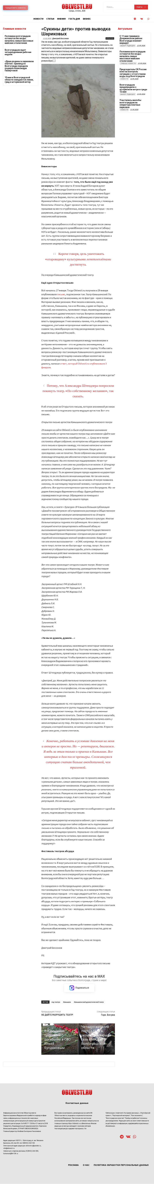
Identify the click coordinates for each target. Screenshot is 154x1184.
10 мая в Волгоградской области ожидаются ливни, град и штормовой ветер (19, 79)
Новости (124, 79)
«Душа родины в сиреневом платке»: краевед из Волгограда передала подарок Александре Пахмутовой (19, 66)
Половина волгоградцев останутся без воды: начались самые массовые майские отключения (19, 39)
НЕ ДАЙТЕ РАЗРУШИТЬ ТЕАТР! (57, 1015)
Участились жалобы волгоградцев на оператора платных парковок (130, 103)
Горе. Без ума (108, 1015)
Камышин (67, 1002)
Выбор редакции (127, 46)
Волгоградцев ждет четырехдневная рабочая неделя (18, 52)
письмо (61, 294)
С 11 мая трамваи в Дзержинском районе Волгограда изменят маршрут (131, 39)
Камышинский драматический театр (89, 1002)
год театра (55, 1002)
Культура (110, 38)
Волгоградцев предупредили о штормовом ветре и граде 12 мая (133, 88)
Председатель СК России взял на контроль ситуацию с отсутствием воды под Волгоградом (133, 72)
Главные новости (128, 63)
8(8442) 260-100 (29, 1143)
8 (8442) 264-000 (32, 1151)
